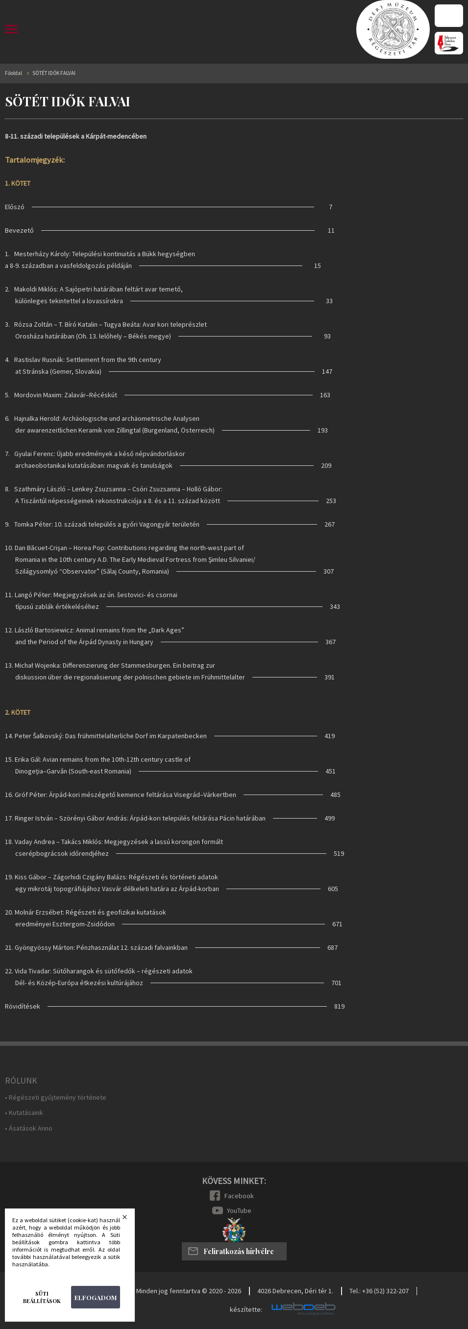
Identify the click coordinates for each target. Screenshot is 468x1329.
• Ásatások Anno (28, 1128)
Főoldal (13, 73)
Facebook (239, 1195)
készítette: (246, 1309)
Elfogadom (95, 1297)
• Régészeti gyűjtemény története (55, 1097)
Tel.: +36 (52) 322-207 (379, 1290)
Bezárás (131, 1220)
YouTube (239, 1210)
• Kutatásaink (24, 1113)
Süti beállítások (42, 1297)
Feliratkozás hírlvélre (238, 1251)
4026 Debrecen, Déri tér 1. (295, 1290)
